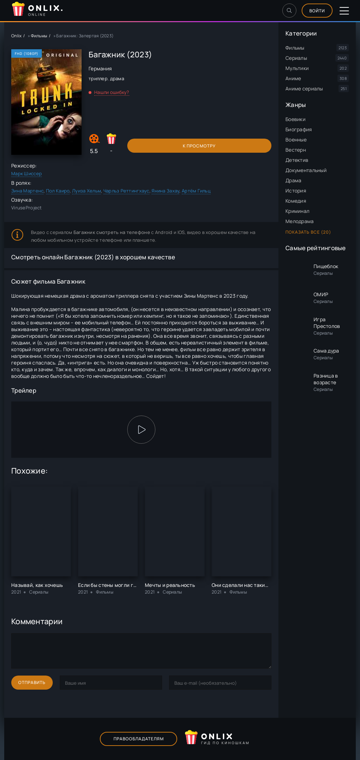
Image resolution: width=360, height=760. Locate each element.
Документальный (306, 170)
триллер (98, 78)
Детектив (296, 160)
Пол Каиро (58, 191)
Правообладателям (139, 739)
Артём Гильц (196, 191)
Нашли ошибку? (111, 92)
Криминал (297, 211)
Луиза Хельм (86, 191)
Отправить (32, 682)
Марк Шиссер (26, 173)
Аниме (293, 78)
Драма (293, 180)
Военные (296, 139)
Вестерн (295, 149)
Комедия (295, 200)
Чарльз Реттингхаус (126, 191)
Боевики (295, 119)
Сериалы (296, 58)
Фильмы (294, 47)
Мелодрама (299, 221)
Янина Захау (165, 191)
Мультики (297, 68)
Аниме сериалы (304, 88)
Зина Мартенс (27, 191)
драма (117, 78)
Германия (100, 68)
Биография (298, 129)
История (295, 190)
